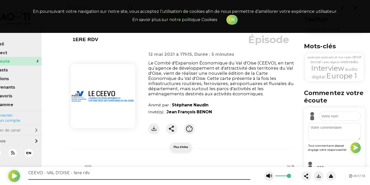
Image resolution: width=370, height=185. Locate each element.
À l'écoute (15, 54)
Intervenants (17, 80)
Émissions (14, 71)
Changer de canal (29, 123)
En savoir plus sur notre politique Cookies (174, 19)
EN (45, 146)
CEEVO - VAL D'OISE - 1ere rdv (59, 172)
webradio (349, 61)
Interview (327, 68)
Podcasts (14, 63)
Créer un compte (20, 114)
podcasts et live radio (336, 57)
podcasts (314, 57)
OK (232, 19)
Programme (17, 97)
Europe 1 (341, 75)
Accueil (12, 37)
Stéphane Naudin (190, 105)
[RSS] (29, 146)
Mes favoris (16, 89)
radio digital (330, 62)
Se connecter (16, 108)
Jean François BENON (189, 111)
